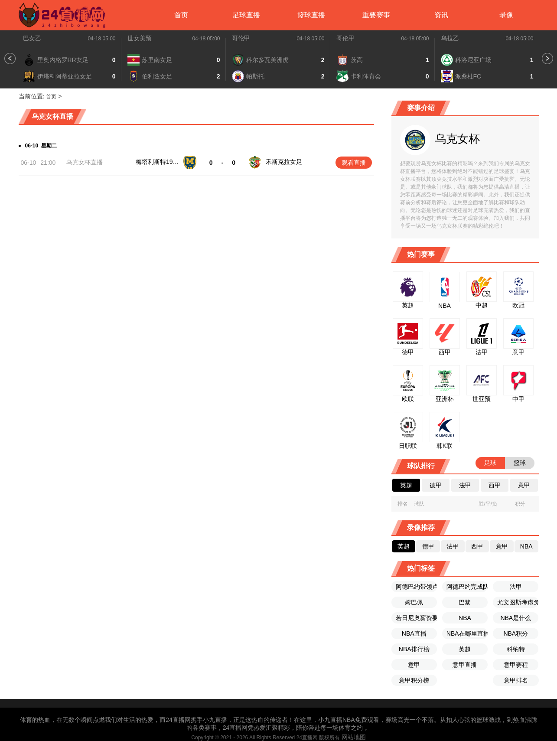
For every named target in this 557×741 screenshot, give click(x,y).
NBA (465, 617)
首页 (181, 15)
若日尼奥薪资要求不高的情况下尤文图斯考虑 (416, 617)
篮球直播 (311, 15)
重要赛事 (376, 15)
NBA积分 (515, 633)
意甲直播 (465, 664)
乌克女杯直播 (84, 162)
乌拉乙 (450, 38)
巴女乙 (32, 38)
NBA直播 (414, 633)
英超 (465, 649)
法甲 (516, 586)
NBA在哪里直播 (467, 633)
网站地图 (354, 737)
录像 (506, 15)
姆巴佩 (414, 602)
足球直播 (246, 15)
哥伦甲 (241, 38)
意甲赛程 (516, 664)
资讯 (441, 15)
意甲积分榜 (414, 680)
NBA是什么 (515, 617)
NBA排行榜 (414, 649)
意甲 (414, 664)
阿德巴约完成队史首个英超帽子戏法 (467, 586)
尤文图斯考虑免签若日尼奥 (517, 602)
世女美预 (139, 38)
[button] (10, 58)
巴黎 (465, 602)
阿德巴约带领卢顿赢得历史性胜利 (416, 586)
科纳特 (516, 649)
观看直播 (354, 162)
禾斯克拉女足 (284, 161)
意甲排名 (516, 680)
